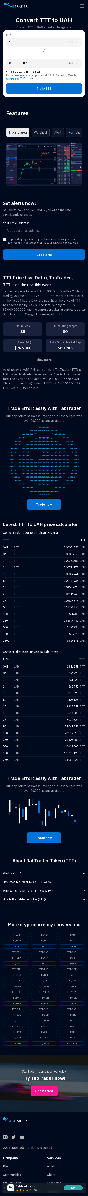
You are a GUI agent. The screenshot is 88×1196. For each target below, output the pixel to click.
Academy (53, 1166)
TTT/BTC (16, 952)
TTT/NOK (72, 997)
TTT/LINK (16, 1043)
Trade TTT (44, 88)
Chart (51, 1175)
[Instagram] (5, 1137)
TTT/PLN (16, 1009)
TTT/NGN (44, 997)
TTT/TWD (44, 1020)
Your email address (16, 222)
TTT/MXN (72, 992)
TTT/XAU (16, 1031)
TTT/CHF (71, 952)
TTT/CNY (44, 957)
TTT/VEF (16, 1026)
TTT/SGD (44, 1014)
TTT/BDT (44, 940)
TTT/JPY (72, 980)
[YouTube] (22, 1137)
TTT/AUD (71, 934)
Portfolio (74, 132)
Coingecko (12, 78)
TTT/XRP (16, 1037)
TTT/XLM (71, 1031)
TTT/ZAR (72, 1037)
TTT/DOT (44, 963)
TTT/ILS (16, 980)
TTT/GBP (72, 969)
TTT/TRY (16, 1020)
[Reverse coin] (44, 50)
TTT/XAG (72, 1026)
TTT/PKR (71, 1003)
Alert (57, 132)
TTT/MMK (44, 992)
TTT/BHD (72, 940)
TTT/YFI (44, 1037)
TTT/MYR (16, 997)
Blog (6, 1166)
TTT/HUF (44, 974)
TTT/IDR (71, 974)
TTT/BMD (16, 946)
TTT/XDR (44, 1031)
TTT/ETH (16, 969)
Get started (44, 1091)
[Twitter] (13, 1137)
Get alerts (44, 255)
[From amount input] (34, 42)
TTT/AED (16, 934)
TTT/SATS (44, 1043)
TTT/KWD (44, 986)
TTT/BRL (71, 946)
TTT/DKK (16, 963)
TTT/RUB (44, 1009)
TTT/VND (44, 1026)
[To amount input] (34, 63)
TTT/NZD (16, 1003)
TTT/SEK (16, 1014)
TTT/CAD (44, 952)
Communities (12, 1175)
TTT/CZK (71, 957)
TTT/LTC (16, 992)
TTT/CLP (16, 957)
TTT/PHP (43, 1003)
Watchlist (40, 132)
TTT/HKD (16, 974)
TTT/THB (71, 1014)
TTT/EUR (44, 969)
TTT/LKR (71, 986)
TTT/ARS (44, 934)
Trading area (18, 132)
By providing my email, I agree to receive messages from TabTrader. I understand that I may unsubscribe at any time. (43, 241)
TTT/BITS (72, 1043)
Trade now (44, 504)
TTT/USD (72, 1020)
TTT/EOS (72, 963)
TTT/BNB (44, 946)
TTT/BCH (16, 940)
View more (44, 360)
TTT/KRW (16, 986)
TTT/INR (44, 980)
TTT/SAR (72, 1009)
